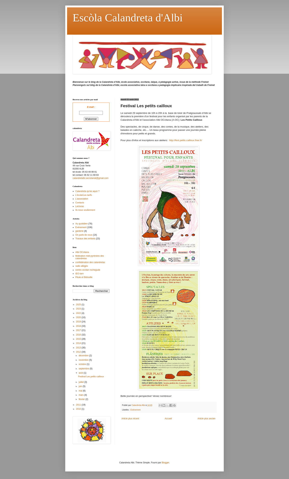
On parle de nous (83, 235)
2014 (79, 343)
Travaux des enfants (85, 238)
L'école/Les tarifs (83, 195)
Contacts (79, 202)
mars (81, 395)
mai (81, 390)
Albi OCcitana (82, 252)
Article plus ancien (206, 418)
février (82, 399)
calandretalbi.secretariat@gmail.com (90, 178)
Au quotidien (81, 223)
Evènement (135, 410)
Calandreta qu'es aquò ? (87, 191)
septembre (84, 368)
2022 (79, 313)
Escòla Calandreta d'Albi (128, 18)
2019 (79, 321)
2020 (79, 317)
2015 (79, 339)
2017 (79, 330)
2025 (79, 304)
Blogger (165, 462)
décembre (84, 355)
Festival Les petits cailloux (91, 376)
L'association (81, 198)
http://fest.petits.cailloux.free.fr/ (185, 140)
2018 (79, 326)
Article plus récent (130, 418)
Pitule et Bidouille (83, 277)
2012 (79, 352)
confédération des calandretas (90, 262)
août (81, 373)
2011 (79, 404)
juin (81, 386)
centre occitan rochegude (87, 270)
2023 (79, 308)
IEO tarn (79, 273)
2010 (79, 409)
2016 (79, 334)
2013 (79, 347)
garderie (79, 231)
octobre (83, 364)
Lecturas (79, 206)
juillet (81, 382)
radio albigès (81, 266)
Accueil (168, 418)
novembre (84, 360)
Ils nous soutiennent (85, 210)
